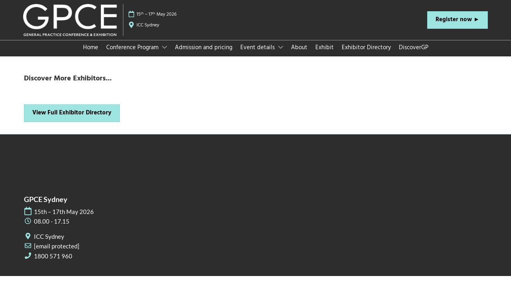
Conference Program (133, 55)
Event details (258, 55)
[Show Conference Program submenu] (164, 55)
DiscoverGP (413, 55)
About (299, 55)
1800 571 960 (53, 263)
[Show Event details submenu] (280, 55)
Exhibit (324, 55)
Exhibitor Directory (366, 55)
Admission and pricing (203, 55)
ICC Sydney (148, 33)
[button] (457, 27)
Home (90, 55)
